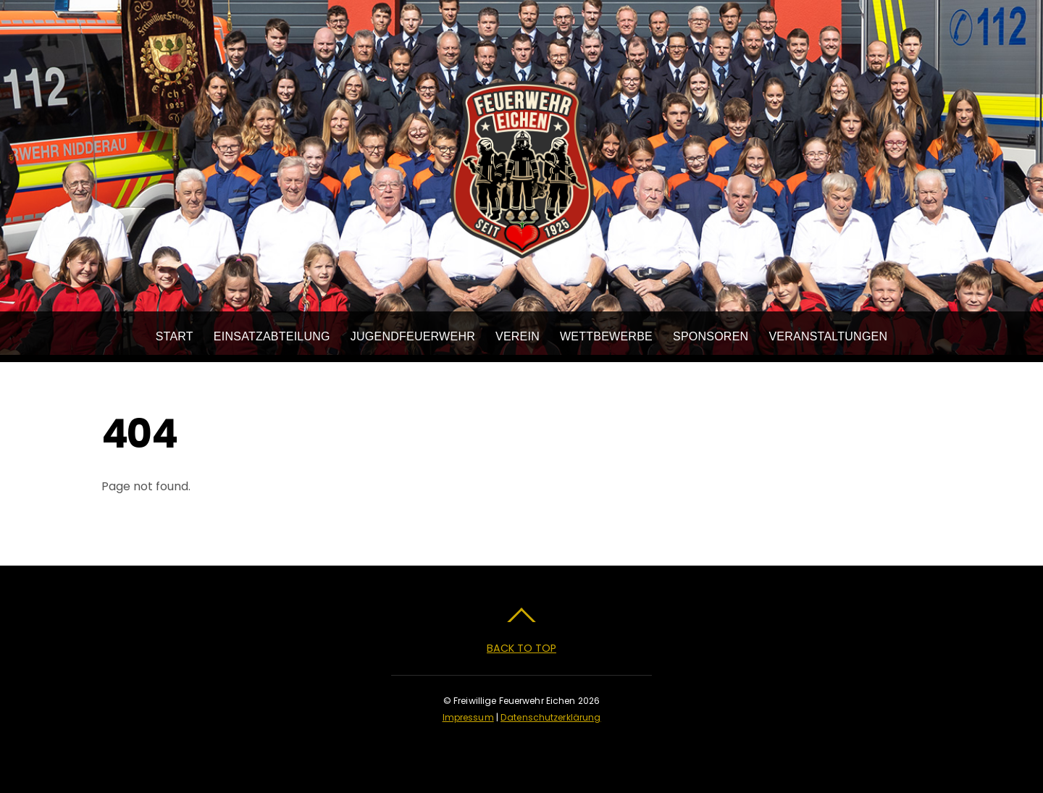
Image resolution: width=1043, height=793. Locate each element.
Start (174, 336)
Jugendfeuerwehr (413, 336)
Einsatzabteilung (272, 336)
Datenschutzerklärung (550, 717)
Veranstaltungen (827, 336)
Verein (517, 336)
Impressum (468, 717)
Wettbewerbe (606, 336)
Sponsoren (710, 336)
